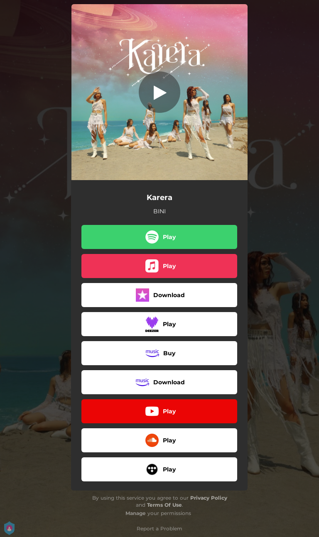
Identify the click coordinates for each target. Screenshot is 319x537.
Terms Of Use (164, 505)
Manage (135, 513)
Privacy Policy (208, 498)
